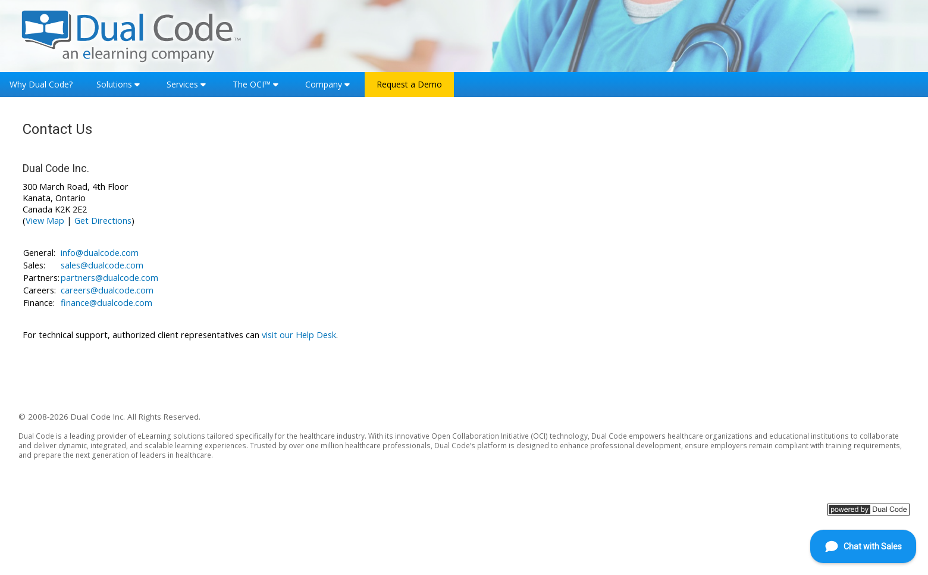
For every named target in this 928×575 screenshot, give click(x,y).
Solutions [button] (114, 84)
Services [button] (182, 84)
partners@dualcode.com (109, 277)
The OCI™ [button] (252, 84)
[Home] (131, 34)
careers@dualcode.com (107, 290)
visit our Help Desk (299, 334)
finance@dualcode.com (106, 302)
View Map (45, 220)
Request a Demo (409, 84)
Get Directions (102, 220)
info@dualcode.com (100, 252)
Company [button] (323, 84)
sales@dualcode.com (102, 265)
